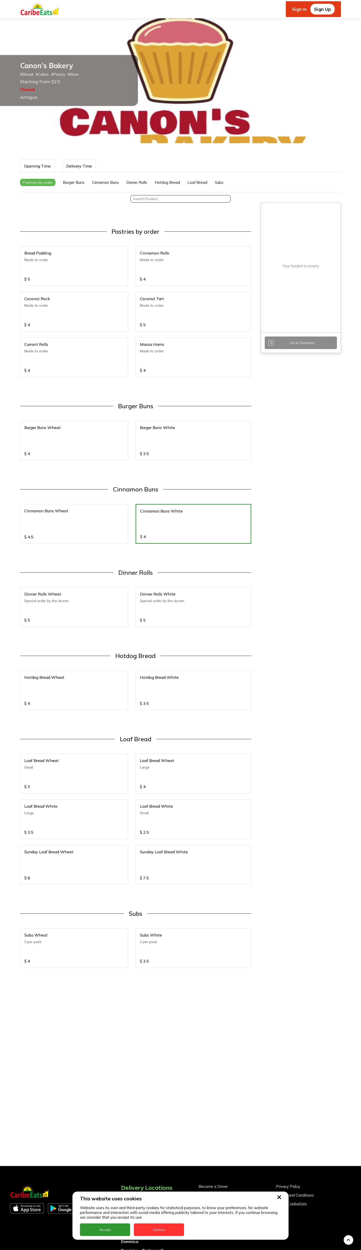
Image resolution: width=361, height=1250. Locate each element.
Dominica (129, 1182)
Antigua (128, 1147)
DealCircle (130, 1174)
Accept (105, 1230)
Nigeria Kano (133, 1244)
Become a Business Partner (223, 1136)
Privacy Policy (288, 1127)
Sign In (299, 9)
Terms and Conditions (295, 1136)
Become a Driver (213, 1127)
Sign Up (322, 9)
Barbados (130, 1165)
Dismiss (159, 1230)
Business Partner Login (219, 1145)
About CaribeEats (291, 1145)
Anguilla (128, 1138)
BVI (124, 1156)
